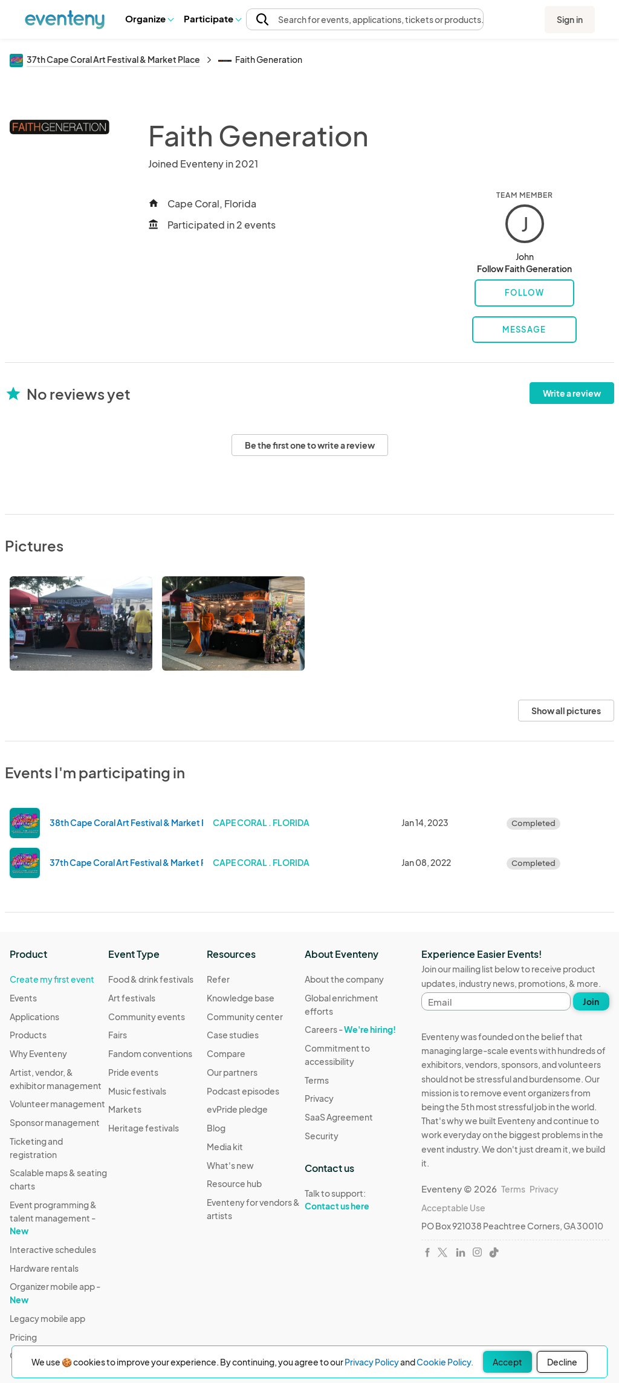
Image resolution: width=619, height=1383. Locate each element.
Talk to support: (354, 1200)
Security (322, 1135)
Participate (212, 18)
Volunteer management (57, 1103)
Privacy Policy (372, 1361)
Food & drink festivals (150, 979)
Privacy (319, 1098)
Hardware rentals (44, 1268)
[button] (149, 19)
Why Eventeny (38, 1053)
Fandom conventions (150, 1053)
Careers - (350, 1029)
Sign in (570, 19)
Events (23, 997)
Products (28, 1034)
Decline (562, 1361)
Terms (317, 1080)
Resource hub (234, 1183)
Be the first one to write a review (310, 445)
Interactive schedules (53, 1249)
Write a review (572, 393)
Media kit (225, 1146)
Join (591, 1001)
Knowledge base (240, 997)
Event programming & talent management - (53, 1217)
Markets (124, 1109)
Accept (507, 1361)
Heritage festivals (143, 1127)
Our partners (232, 1072)
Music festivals (137, 1090)
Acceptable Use (453, 1207)
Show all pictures (566, 710)
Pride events (133, 1072)
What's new (230, 1165)
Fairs (117, 1034)
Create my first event (52, 979)
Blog (216, 1127)
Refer (218, 979)
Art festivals (131, 997)
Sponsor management (55, 1122)
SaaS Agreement (339, 1116)
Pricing (23, 1337)
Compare (226, 1053)
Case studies (233, 1034)
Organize (149, 18)
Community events (146, 1016)
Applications (34, 1016)
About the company (344, 979)
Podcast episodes (243, 1090)
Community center (245, 1016)
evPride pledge (237, 1109)
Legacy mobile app (47, 1318)
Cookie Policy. (444, 1361)
